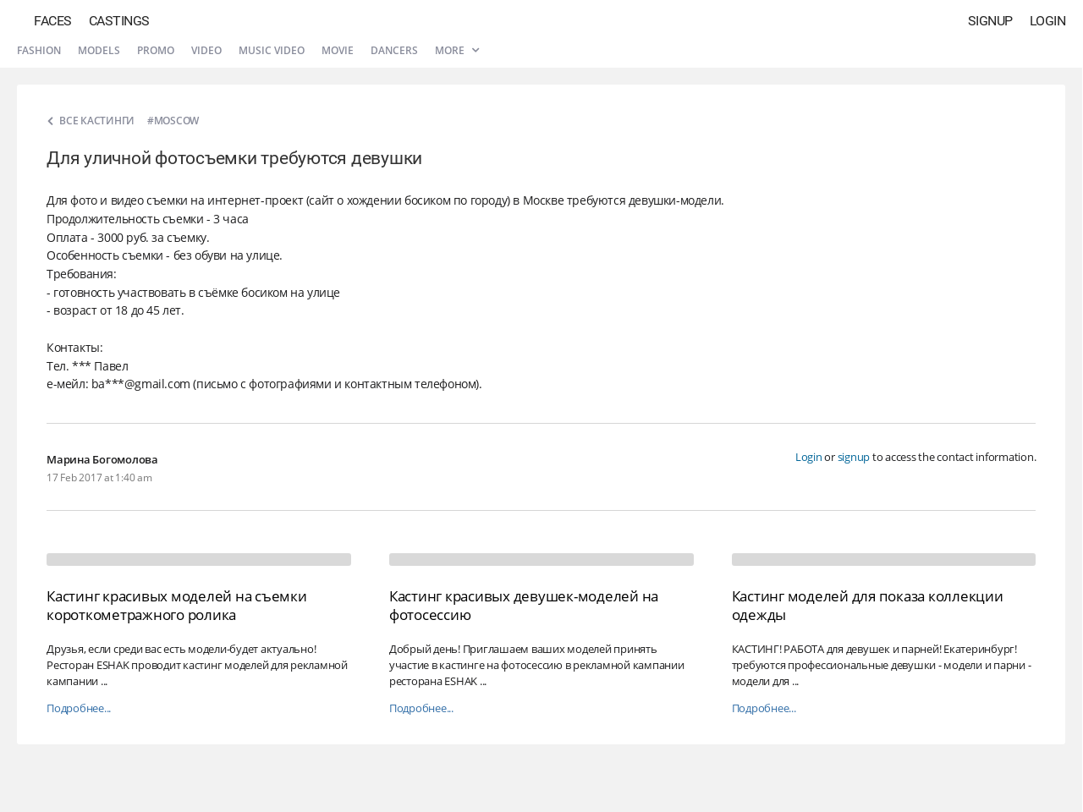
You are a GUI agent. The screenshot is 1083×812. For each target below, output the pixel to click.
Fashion (39, 50)
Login (1048, 21)
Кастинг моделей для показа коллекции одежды (867, 605)
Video (206, 50)
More (457, 50)
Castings (119, 21)
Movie (338, 50)
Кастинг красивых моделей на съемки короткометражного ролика (177, 605)
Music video (272, 50)
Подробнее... (79, 708)
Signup (990, 21)
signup (854, 456)
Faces (53, 21)
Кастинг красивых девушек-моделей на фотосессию (523, 605)
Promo (155, 50)
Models (99, 50)
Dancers (394, 50)
